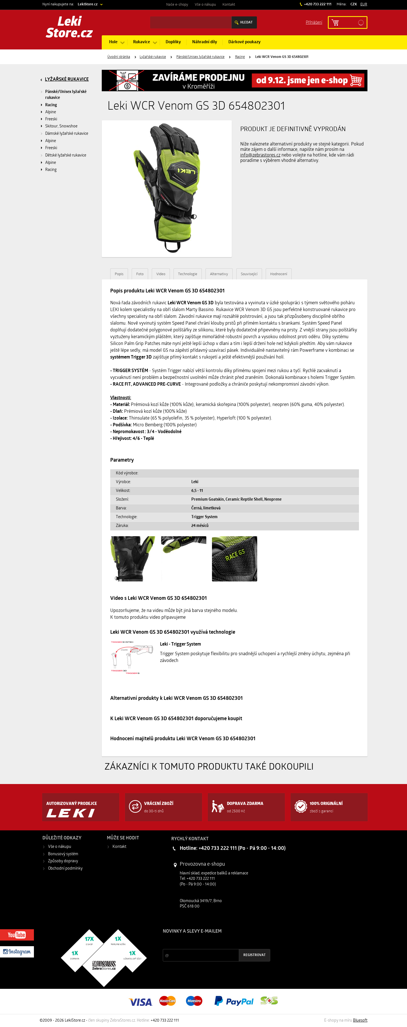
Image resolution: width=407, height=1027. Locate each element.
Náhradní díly (204, 42)
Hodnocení (278, 274)
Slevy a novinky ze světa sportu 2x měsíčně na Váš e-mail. (211, 942)
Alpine (50, 112)
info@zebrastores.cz (260, 155)
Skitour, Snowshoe (61, 126)
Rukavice (141, 42)
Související (249, 274)
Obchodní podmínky (65, 869)
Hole (113, 42)
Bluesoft (360, 1021)
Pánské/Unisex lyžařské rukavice (200, 57)
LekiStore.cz (88, 4)
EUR (363, 4)
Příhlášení (314, 22)
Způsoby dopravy (63, 861)
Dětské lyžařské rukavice (65, 155)
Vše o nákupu (205, 4)
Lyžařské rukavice (153, 57)
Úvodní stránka (118, 57)
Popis (119, 274)
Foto (140, 274)
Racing (240, 57)
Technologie (187, 274)
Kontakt (228, 4)
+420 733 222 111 (317, 4)
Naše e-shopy (177, 4)
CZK (353, 4)
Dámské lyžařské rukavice (66, 134)
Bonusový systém (63, 854)
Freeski (51, 119)
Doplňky (173, 42)
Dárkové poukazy (244, 42)
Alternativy (219, 274)
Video (160, 274)
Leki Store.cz (69, 28)
